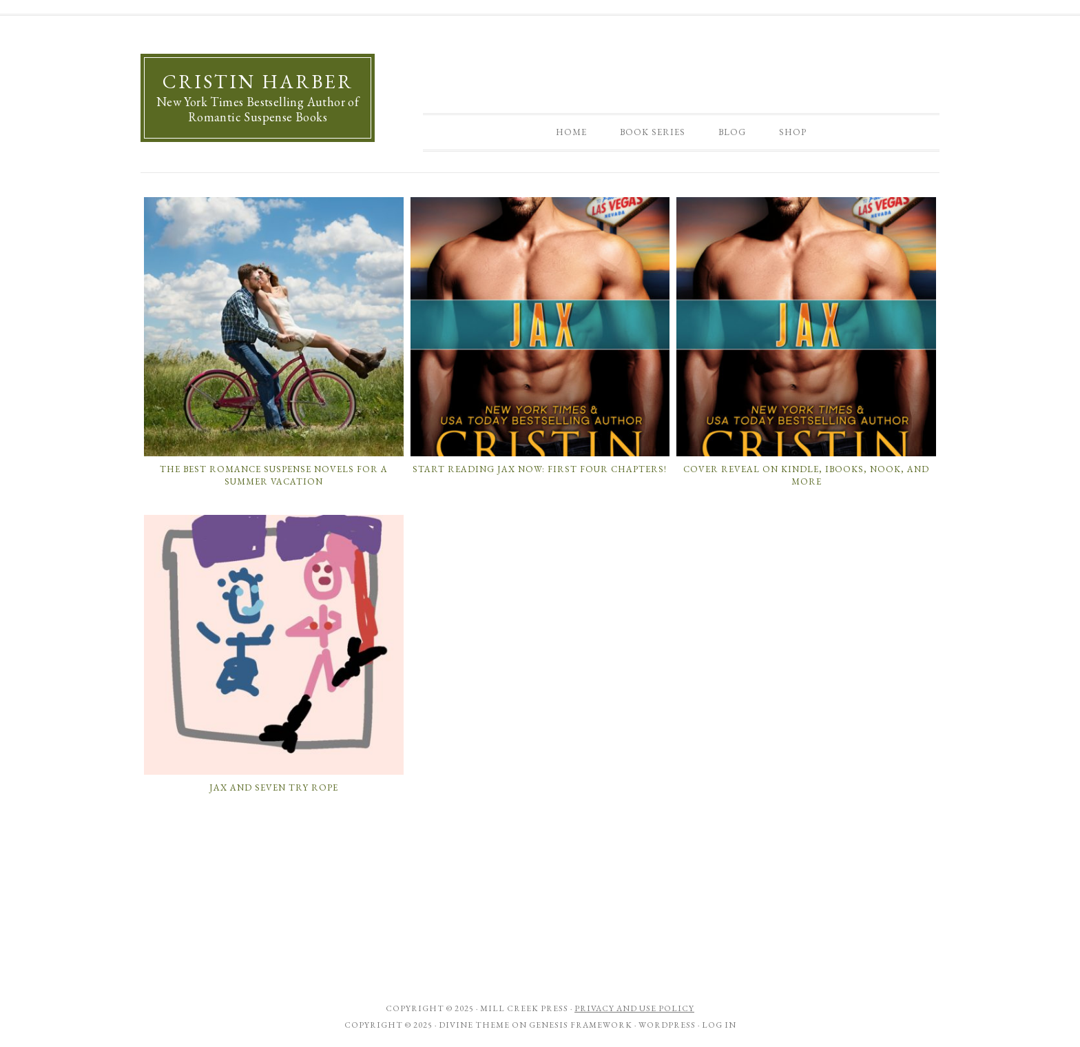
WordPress (667, 1024)
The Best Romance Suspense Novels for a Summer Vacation (274, 475)
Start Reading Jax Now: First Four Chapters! (540, 469)
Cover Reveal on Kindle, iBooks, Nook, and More (806, 475)
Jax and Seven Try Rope (273, 787)
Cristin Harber (258, 81)
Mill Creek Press (524, 1008)
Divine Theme (474, 1024)
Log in (719, 1024)
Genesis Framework (580, 1024)
